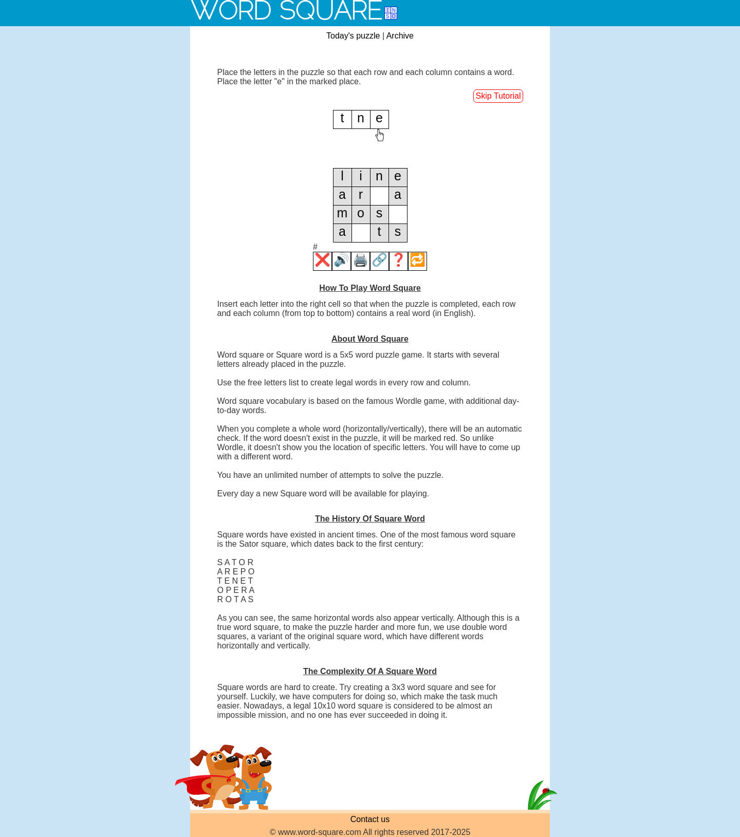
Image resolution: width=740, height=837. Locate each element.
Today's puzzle (353, 35)
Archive (400, 35)
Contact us (370, 819)
